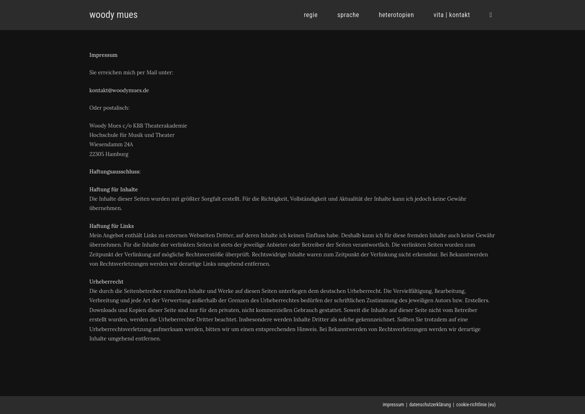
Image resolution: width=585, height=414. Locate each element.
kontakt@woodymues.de (119, 90)
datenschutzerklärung (430, 404)
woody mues (113, 14)
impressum (393, 404)
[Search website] (491, 15)
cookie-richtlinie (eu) (476, 404)
